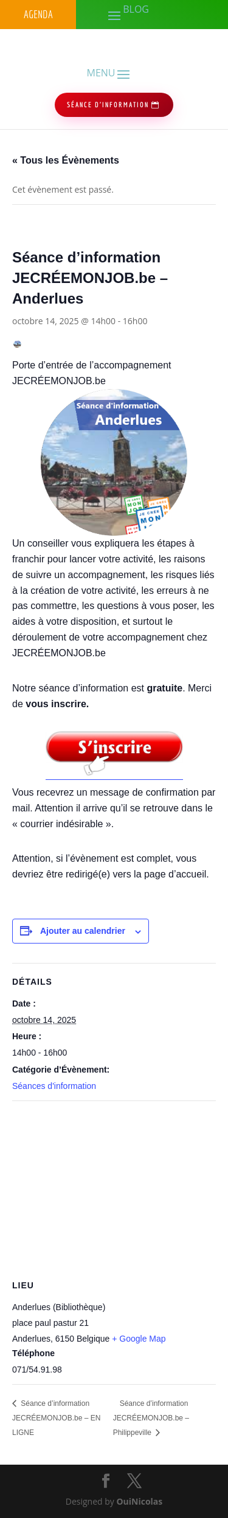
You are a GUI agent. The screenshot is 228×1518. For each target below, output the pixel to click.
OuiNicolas (139, 1501)
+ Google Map (138, 1338)
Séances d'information (54, 1086)
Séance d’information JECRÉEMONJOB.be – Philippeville (151, 1418)
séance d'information (108, 104)
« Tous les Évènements (65, 160)
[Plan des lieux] (114, 1189)
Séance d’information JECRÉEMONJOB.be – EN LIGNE (56, 1418)
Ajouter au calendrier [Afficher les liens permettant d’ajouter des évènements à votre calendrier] (82, 931)
